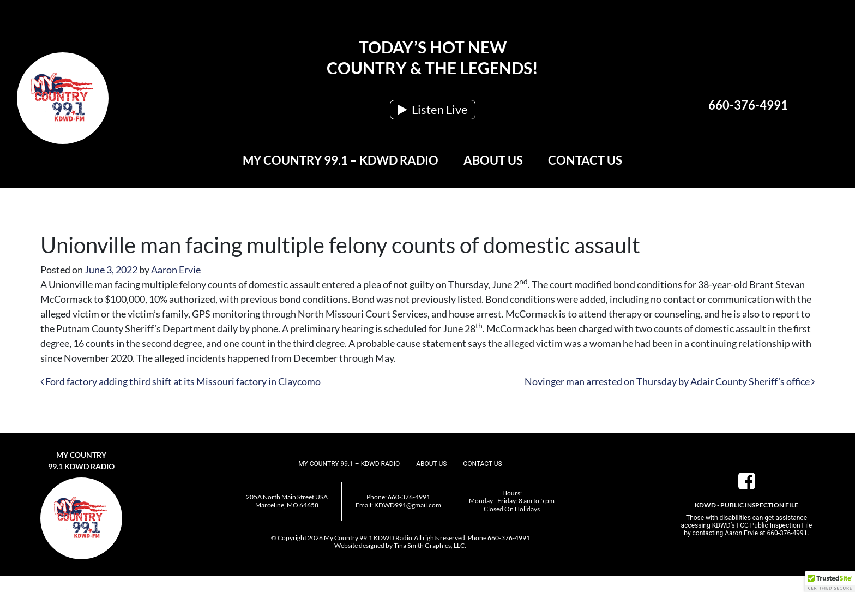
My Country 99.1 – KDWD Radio (340, 160)
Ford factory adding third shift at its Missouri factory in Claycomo (180, 381)
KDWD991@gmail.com (407, 505)
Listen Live (433, 109)
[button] (830, 581)
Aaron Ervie (176, 270)
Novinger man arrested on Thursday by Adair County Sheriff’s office (670, 381)
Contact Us (585, 160)
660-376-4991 (748, 105)
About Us (493, 160)
